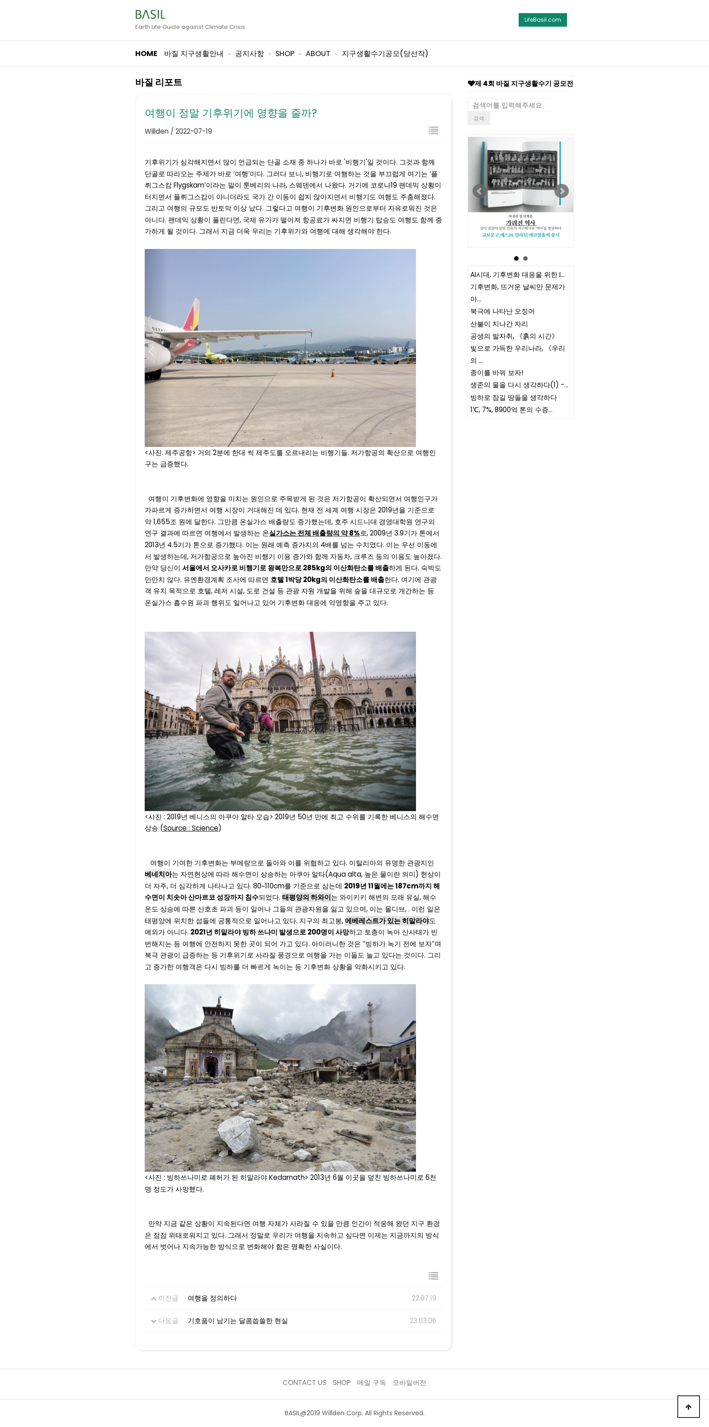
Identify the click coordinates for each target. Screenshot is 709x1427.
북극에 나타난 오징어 (502, 311)
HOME (146, 53)
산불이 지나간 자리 (499, 324)
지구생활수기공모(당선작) (385, 53)
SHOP (284, 53)
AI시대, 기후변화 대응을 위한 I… (517, 274)
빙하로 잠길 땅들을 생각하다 (513, 397)
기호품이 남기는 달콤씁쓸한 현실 (238, 1320)
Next (561, 191)
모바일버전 (409, 1382)
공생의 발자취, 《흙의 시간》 (514, 336)
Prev (480, 191)
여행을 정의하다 (212, 1298)
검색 (478, 118)
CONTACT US (304, 1382)
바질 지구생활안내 (194, 53)
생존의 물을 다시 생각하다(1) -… (519, 385)
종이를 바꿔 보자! (496, 372)
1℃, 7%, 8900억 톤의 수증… (511, 410)
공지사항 (249, 53)
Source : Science (190, 828)
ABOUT (318, 53)
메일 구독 (371, 1382)
